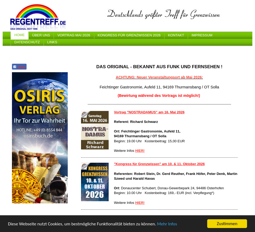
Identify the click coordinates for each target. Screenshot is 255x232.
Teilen (19, 67)
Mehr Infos (167, 224)
